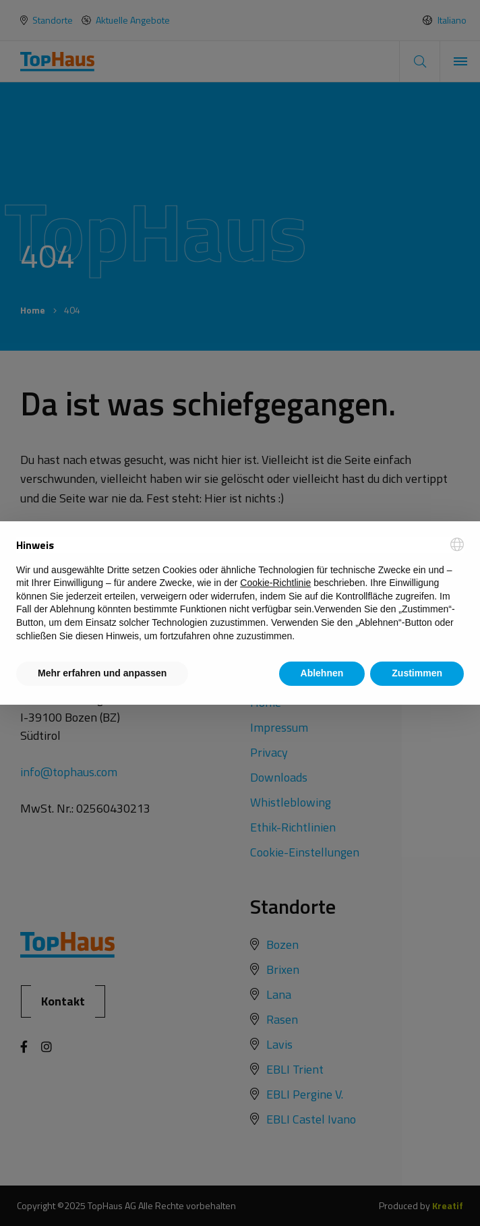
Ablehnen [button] (322, 673)
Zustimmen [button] (417, 673)
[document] (240, 590)
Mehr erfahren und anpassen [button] (102, 673)
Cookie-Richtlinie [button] (275, 582)
